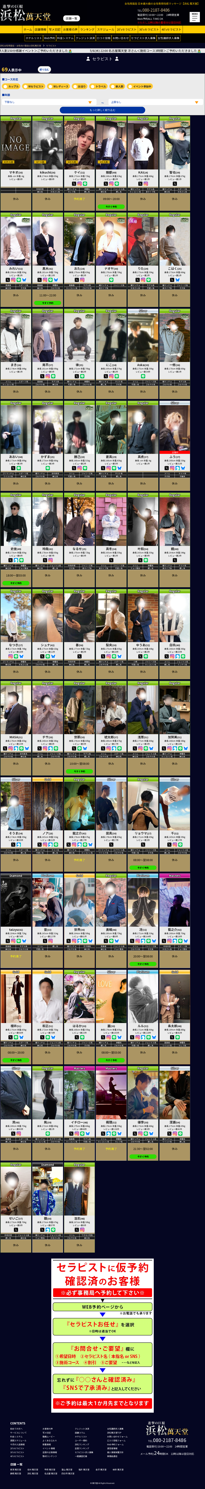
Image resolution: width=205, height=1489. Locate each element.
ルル (143, 1026)
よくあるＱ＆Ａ (50, 1440)
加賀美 (175, 737)
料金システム (65, 38)
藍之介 (175, 929)
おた (79, 268)
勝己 (79, 456)
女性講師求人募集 (169, 38)
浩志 (79, 1218)
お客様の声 (70, 29)
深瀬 (174, 1122)
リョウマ (143, 833)
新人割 (119, 86)
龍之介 (79, 833)
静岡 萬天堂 (15, 1473)
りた (143, 268)
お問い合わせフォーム (117, 1436)
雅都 (111, 172)
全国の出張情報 (50, 1452)
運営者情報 (112, 1448)
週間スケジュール (18, 1440)
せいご (16, 1218)
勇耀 (111, 929)
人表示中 (12, 69)
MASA (16, 737)
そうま (16, 833)
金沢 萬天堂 (101, 1469)
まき (16, 364)
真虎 (143, 456)
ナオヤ (111, 268)
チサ (47, 737)
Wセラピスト (36, 86)
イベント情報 (49, 1448)
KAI (143, 172)
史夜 (16, 548)
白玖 (174, 645)
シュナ (47, 645)
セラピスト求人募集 (143, 38)
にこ (111, 364)
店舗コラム (80, 1432)
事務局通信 (112, 1456)
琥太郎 (111, 737)
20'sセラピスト (127, 29)
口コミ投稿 (104, 38)
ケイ (79, 172)
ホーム (28, 29)
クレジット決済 (85, 38)
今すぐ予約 (111, 206)
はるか (79, 1026)
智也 (174, 172)
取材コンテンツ (50, 1456)
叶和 (143, 548)
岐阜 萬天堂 (118, 1469)
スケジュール (105, 29)
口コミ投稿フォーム (116, 1440)
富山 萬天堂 (67, 1469)
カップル (13, 86)
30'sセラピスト (149, 29)
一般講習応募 (81, 1456)
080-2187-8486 (156, 10)
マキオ (16, 172)
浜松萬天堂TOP (114, 1432)
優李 (143, 1122)
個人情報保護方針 (115, 1452)
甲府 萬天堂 (49, 1469)
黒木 (47, 268)
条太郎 (175, 1026)
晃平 (47, 364)
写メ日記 (54, 29)
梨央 (111, 645)
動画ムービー (49, 1436)
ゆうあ (143, 645)
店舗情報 (40, 29)
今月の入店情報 (17, 1444)
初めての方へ (16, 1428)
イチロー (79, 1122)
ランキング (87, 29)
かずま (47, 456)
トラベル (101, 86)
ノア (47, 833)
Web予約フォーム (115, 1444)
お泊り (82, 86)
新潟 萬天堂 (15, 1469)
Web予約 (49, 38)
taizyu (16, 929)
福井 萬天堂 (84, 1469)
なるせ (79, 548)
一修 (174, 364)
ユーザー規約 (81, 1440)
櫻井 (16, 1026)
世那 (79, 737)
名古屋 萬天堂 (50, 1473)
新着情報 (47, 1444)
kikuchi (47, 172)
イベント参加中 (142, 86)
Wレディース (60, 86)
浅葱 (143, 737)
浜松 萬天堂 (32, 1473)
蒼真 (111, 456)
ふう (174, 456)
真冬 (111, 548)
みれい (16, 268)
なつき (16, 645)
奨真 (111, 833)
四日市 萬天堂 (68, 1473)
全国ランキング (82, 1448)
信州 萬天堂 (32, 1469)
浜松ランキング (82, 1444)
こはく (175, 268)
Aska (143, 364)
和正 (47, 1026)
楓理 (111, 1122)
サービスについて (18, 1432)
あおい (16, 456)
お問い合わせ (121, 38)
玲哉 (47, 548)
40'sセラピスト (171, 29)
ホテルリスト (34, 38)
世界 (79, 929)
